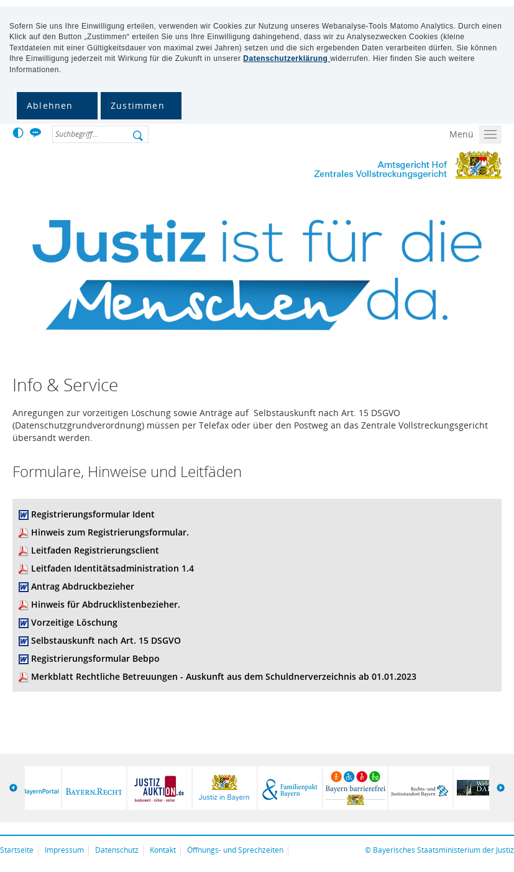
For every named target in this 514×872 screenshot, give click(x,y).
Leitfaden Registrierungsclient (95, 550)
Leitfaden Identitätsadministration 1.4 (112, 568)
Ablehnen (50, 105)
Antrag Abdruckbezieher (82, 586)
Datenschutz (117, 850)
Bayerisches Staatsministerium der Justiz (443, 850)
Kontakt (163, 850)
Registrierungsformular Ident (93, 514)
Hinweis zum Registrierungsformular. (110, 532)
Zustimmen (138, 105)
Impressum (64, 850)
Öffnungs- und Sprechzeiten (235, 850)
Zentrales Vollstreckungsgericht (393, 166)
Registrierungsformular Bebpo (95, 658)
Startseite (17, 850)
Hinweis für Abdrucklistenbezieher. (105, 604)
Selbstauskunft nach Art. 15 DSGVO (106, 640)
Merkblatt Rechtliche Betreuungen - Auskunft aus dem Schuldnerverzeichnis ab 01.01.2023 (223, 676)
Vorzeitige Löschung (74, 622)
